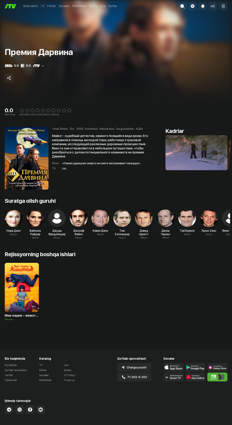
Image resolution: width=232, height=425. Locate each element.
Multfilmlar (79, 6)
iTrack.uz (69, 380)
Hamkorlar (11, 380)
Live (102, 6)
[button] (213, 6)
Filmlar (51, 6)
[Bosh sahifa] (10, 6)
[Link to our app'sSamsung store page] (217, 367)
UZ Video (69, 375)
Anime (93, 6)
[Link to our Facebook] (30, 405)
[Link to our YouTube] (40, 405)
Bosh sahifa (30, 6)
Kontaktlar (11, 365)
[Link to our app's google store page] (195, 367)
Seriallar (64, 6)
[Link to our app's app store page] (174, 367)
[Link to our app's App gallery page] (195, 377)
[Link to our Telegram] (9, 405)
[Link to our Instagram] (19, 405)
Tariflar (112, 6)
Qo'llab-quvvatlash (16, 370)
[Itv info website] (217, 377)
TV (42, 6)
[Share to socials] (9, 78)
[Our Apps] (174, 377)
